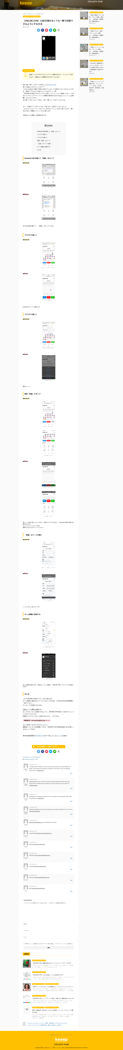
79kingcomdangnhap (26, 813)
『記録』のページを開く (44, 143)
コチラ (60, 735)
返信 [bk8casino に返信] (71, 880)
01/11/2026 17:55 (33, 807)
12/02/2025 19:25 (33, 764)
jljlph (26, 890)
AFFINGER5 (84, 1047)
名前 (25, 924)
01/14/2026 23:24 (33, 864)
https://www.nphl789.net (39, 844)
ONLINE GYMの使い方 (29, 759)
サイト (25, 937)
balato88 (26, 824)
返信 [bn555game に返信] (71, 801)
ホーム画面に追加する (43, 146)
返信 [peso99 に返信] (71, 869)
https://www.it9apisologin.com (42, 855)
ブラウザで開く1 (42, 134)
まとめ (39, 149)
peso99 (25, 868)
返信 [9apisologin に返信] (71, 858)
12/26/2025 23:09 (33, 779)
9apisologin (26, 858)
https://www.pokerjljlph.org (38, 888)
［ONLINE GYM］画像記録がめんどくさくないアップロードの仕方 (51, 963)
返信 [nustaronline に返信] (71, 836)
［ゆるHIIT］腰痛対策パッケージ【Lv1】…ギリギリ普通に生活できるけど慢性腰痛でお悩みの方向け (96, 67)
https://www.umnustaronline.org (43, 833)
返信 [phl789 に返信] (71, 847)
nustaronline (26, 836)
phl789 (25, 846)
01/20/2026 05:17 (33, 886)
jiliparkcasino (26, 770)
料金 (42, 8)
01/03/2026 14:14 (33, 794)
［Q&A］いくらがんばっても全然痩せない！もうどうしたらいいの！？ (53, 986)
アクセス (55, 8)
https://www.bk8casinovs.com (42, 877)
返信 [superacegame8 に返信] (71, 788)
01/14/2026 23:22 (33, 853)
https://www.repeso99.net (39, 866)
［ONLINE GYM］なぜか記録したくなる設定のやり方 (47, 975)
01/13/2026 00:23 (33, 820)
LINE (68, 8)
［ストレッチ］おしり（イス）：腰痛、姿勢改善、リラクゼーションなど (47, 1023)
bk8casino (26, 879)
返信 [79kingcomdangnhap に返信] (71, 814)
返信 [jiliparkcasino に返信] (71, 773)
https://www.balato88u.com (36, 822)
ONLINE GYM (51, 85)
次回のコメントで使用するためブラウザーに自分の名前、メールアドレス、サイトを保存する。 (49, 943)
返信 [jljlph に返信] (71, 891)
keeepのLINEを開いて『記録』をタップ (48, 131)
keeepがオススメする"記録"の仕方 (32, 757)
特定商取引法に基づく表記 (55, 1034)
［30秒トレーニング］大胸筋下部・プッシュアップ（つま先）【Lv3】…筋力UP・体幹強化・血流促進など (96, 86)
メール (26, 930)
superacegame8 (26, 784)
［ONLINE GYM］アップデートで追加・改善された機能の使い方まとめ (53, 998)
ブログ (80, 8)
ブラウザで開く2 (42, 137)
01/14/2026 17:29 (33, 831)
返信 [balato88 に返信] (71, 825)
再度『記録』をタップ (43, 140)
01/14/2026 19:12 (33, 842)
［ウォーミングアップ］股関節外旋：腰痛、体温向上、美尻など (44, 1025)
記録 (37, 759)
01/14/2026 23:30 (33, 875)
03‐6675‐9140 (95, 1)
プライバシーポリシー (68, 1034)
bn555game (26, 799)
